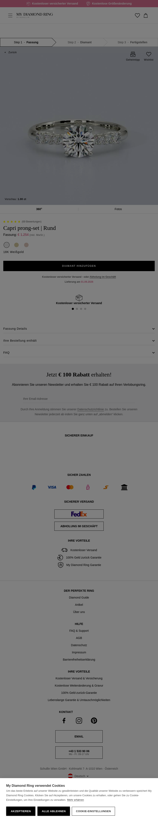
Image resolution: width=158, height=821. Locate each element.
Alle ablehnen (54, 811)
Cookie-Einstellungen (93, 811)
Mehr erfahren (75, 800)
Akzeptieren (21, 811)
